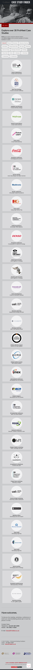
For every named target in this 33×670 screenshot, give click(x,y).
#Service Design (5, 50)
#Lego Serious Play (13, 46)
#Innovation (4, 46)
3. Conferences (13, 56)
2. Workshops (5, 56)
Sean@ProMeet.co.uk (12, 631)
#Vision (11, 53)
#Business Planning (23, 43)
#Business (15, 43)
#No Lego (22, 46)
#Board (9, 43)
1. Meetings (17, 53)
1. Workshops (24, 53)
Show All (4, 43)
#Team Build (5, 53)
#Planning (28, 46)
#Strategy (24, 50)
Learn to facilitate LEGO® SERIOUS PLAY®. (16, 662)
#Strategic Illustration (15, 50)
